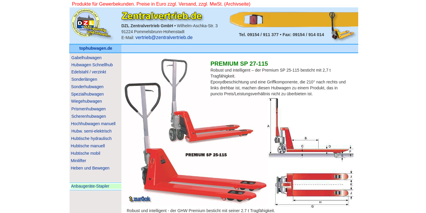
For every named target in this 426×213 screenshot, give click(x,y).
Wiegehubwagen (86, 101)
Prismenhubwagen (88, 108)
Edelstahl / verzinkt (88, 72)
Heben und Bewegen (90, 168)
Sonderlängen (84, 79)
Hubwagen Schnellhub (92, 64)
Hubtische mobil (85, 153)
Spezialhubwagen (87, 94)
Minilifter (78, 160)
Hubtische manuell (88, 145)
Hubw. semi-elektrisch (91, 131)
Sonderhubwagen (87, 86)
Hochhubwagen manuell (93, 123)
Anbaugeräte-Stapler (90, 186)
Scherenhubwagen (88, 116)
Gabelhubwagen (86, 57)
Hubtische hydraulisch (91, 138)
